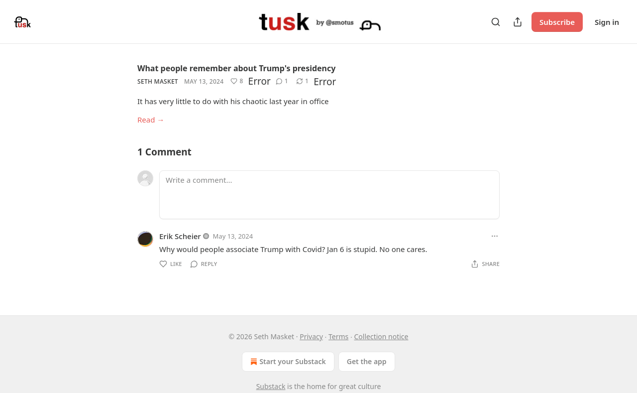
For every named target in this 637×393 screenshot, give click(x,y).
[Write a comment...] (329, 194)
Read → (150, 120)
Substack (271, 386)
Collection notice (381, 336)
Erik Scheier (180, 236)
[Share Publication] (518, 22)
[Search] (496, 22)
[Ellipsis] (495, 236)
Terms (338, 336)
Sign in (607, 22)
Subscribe (557, 22)
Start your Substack (286, 361)
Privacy (311, 336)
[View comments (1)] (282, 81)
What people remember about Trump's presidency (236, 68)
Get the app (367, 361)
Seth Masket (157, 81)
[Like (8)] (236, 81)
